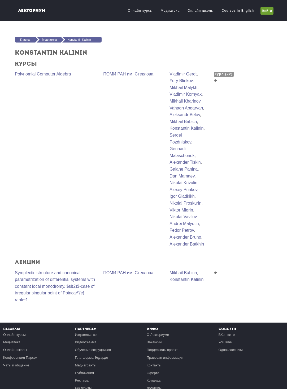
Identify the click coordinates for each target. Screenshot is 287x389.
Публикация (84, 373)
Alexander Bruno (185, 237)
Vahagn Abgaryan (186, 108)
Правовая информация (165, 358)
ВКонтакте (227, 335)
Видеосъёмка (86, 342)
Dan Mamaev (181, 176)
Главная (25, 39)
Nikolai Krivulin (183, 182)
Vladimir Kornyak (185, 94)
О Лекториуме (158, 335)
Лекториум (31, 10)
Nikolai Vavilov (183, 216)
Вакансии (154, 342)
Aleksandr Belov (184, 114)
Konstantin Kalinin (79, 39)
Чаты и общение (16, 365)
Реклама (82, 380)
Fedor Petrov (181, 230)
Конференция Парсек (20, 358)
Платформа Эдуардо (91, 358)
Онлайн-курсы (140, 10)
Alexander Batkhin (186, 244)
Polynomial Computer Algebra (43, 74)
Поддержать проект (162, 350)
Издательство (86, 335)
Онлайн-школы (201, 10)
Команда (153, 380)
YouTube (225, 342)
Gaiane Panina (183, 169)
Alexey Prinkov (183, 189)
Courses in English (238, 10)
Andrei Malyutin (184, 223)
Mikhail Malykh (183, 87)
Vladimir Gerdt (183, 74)
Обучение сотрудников (93, 350)
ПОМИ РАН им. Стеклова (128, 74)
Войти (267, 11)
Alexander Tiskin (185, 162)
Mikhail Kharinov (184, 101)
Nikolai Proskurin (185, 203)
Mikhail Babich (183, 121)
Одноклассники (231, 350)
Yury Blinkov (181, 80)
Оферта (153, 373)
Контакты (154, 365)
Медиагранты (85, 365)
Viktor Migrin (181, 210)
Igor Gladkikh (181, 196)
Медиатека (170, 10)
